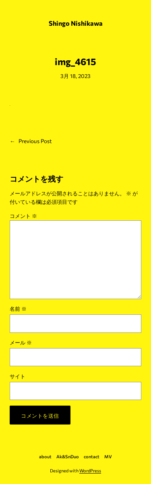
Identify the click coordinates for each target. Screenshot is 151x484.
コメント (23, 215)
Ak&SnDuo (67, 456)
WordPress (90, 470)
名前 (18, 308)
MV (108, 456)
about (45, 456)
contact (91, 456)
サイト (17, 376)
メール (21, 342)
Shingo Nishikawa (76, 23)
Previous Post (35, 140)
